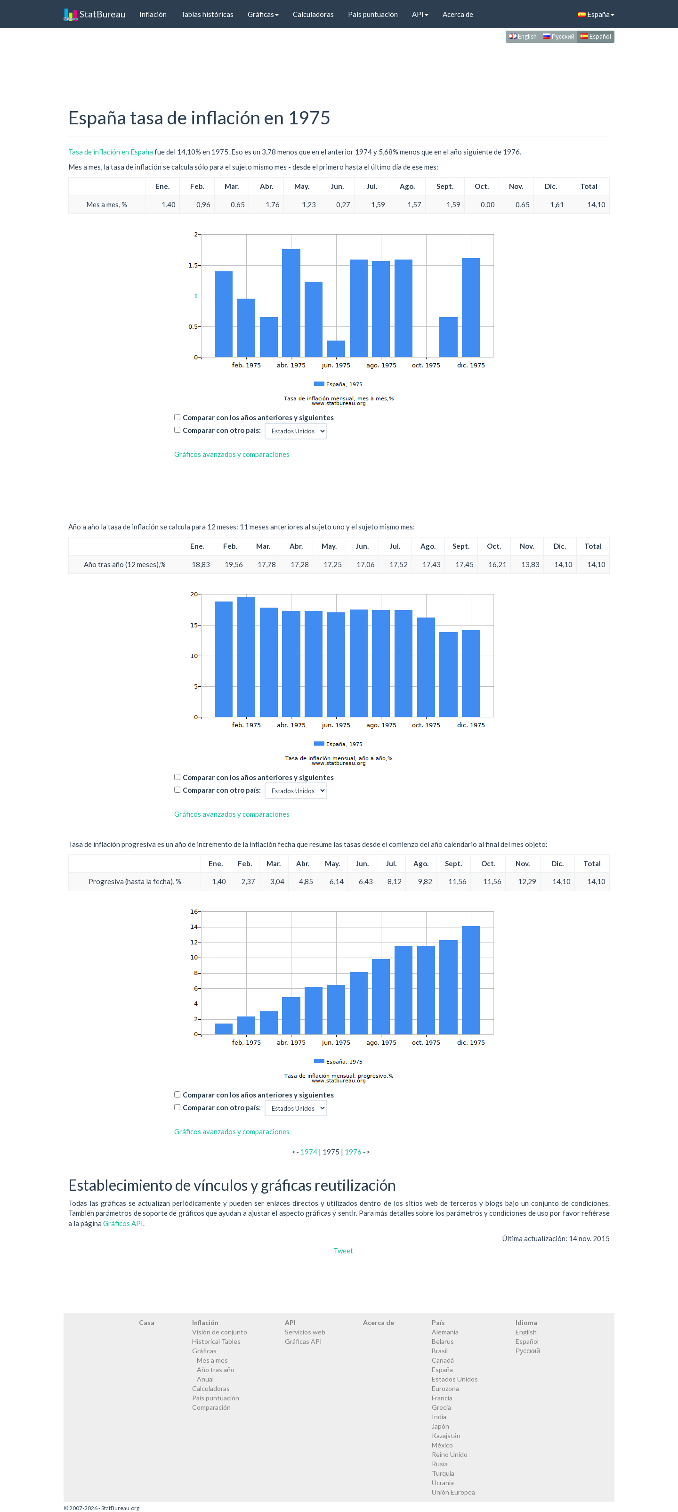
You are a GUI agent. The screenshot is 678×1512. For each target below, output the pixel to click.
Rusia (440, 1464)
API (420, 14)
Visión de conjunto (219, 1332)
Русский (558, 36)
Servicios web (305, 1332)
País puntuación (373, 14)
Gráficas (263, 14)
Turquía (443, 1473)
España (596, 14)
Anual (205, 1379)
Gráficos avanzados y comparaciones (232, 454)
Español (596, 36)
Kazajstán (446, 1435)
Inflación (153, 14)
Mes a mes (212, 1360)
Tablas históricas (207, 14)
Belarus (443, 1341)
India (439, 1417)
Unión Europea (453, 1492)
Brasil (440, 1351)
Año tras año (215, 1370)
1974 (308, 1151)
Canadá (443, 1360)
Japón (440, 1426)
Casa (146, 1322)
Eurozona (445, 1388)
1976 (353, 1151)
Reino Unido (450, 1454)
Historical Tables (216, 1341)
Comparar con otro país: (222, 430)
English (523, 36)
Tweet (343, 1250)
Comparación (211, 1407)
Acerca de (458, 14)
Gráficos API (123, 1223)
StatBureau (94, 14)
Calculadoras (313, 14)
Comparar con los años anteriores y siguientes (258, 417)
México (442, 1445)
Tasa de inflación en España (110, 151)
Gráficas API (303, 1341)
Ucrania (443, 1483)
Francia (442, 1398)
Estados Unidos (455, 1379)
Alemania (445, 1332)
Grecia (441, 1407)
